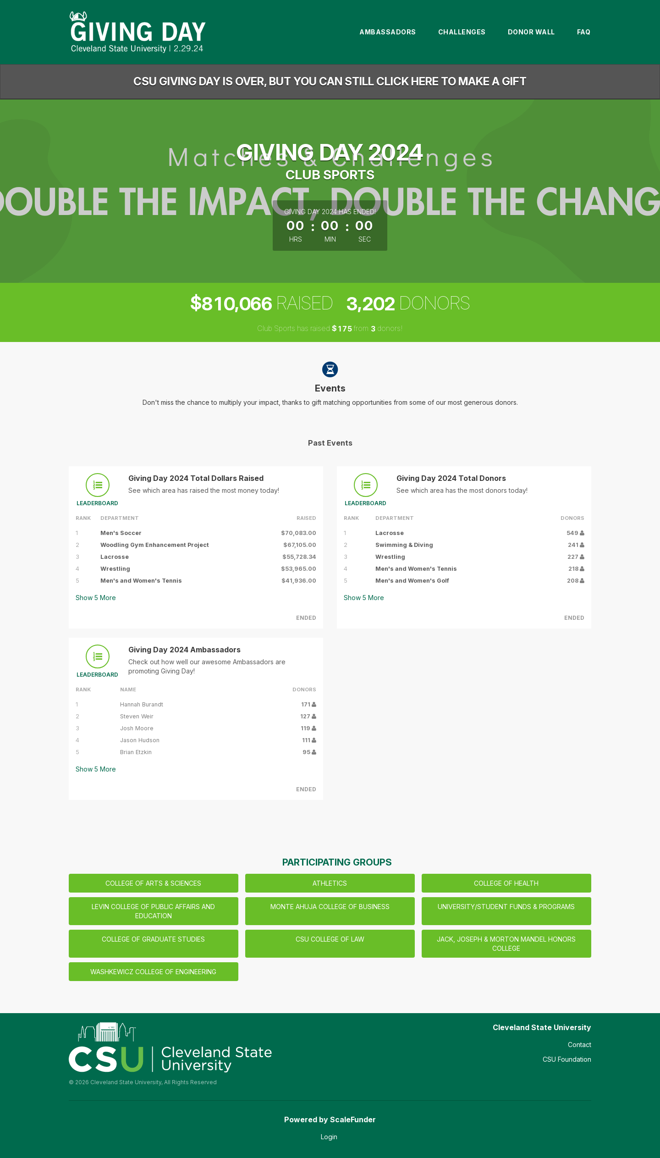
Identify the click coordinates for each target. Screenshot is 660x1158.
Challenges (462, 32)
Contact (579, 1044)
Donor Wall (531, 32)
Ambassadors (387, 32)
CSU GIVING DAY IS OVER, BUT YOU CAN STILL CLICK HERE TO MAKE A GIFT (330, 81)
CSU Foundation (567, 1059)
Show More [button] (96, 597)
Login (329, 1137)
